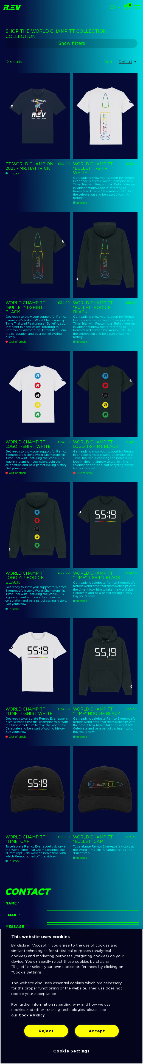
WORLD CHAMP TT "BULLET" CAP (93, 839)
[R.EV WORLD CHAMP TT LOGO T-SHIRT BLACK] (105, 394)
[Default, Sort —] (128, 61)
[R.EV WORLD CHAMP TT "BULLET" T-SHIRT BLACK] (37, 255)
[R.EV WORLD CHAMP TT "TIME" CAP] (37, 789)
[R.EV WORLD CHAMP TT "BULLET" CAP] (105, 789)
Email (12, 915)
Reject (46, 1031)
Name (12, 903)
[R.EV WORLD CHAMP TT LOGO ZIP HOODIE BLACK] (37, 525)
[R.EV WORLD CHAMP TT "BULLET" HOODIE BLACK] (105, 255)
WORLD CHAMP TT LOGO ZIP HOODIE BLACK (25, 578)
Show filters (71, 43)
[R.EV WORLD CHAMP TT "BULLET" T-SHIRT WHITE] (105, 116)
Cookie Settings (71, 1051)
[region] (71, 996)
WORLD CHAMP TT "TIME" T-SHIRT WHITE (28, 711)
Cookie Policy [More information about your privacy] (32, 1015)
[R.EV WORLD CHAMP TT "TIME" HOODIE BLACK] (105, 661)
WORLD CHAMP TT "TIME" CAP (25, 839)
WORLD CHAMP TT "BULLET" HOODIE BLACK (93, 307)
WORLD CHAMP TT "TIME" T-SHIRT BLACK (96, 575)
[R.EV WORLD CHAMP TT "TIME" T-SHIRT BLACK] (105, 525)
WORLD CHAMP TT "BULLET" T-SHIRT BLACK (25, 307)
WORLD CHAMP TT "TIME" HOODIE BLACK (96, 711)
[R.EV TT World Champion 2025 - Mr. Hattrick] (37, 116)
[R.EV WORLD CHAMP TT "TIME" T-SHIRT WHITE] (37, 661)
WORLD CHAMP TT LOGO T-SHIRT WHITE (28, 444)
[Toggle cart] (126, 7)
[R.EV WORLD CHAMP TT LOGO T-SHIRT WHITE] (37, 394)
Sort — (111, 61)
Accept (97, 1031)
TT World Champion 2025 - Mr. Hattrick (29, 166)
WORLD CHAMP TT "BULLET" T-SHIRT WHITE (93, 168)
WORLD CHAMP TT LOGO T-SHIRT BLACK (95, 444)
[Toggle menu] (137, 7)
